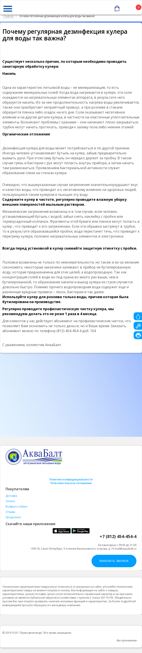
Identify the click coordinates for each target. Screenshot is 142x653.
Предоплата (13, 517)
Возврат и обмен (16, 506)
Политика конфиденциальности (71, 479)
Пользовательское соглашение (71, 483)
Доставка (11, 496)
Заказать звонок (114, 561)
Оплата (10, 501)
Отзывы (10, 512)
